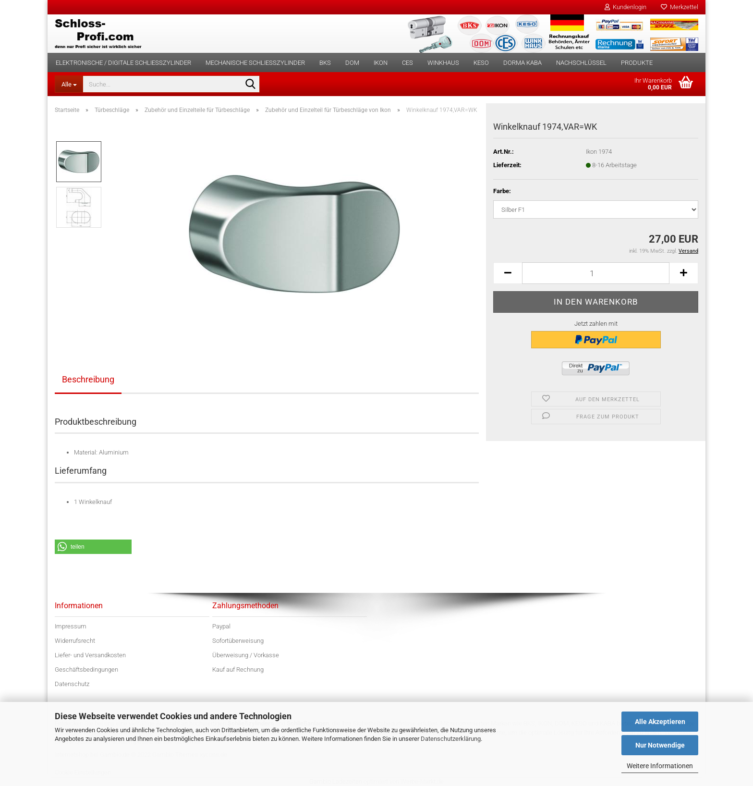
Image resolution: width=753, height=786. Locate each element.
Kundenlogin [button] (625, 7)
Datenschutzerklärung (451, 738)
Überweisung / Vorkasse (245, 655)
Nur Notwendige (660, 745)
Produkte (637, 62)
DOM (352, 62)
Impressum (70, 626)
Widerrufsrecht (75, 640)
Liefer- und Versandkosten (90, 655)
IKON (381, 62)
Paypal (221, 626)
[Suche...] (69, 84)
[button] (507, 273)
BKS (325, 62)
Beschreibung (88, 379)
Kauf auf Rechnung (238, 669)
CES (407, 62)
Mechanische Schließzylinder (255, 62)
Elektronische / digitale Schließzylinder (123, 62)
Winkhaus (443, 62)
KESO (481, 62)
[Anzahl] (595, 273)
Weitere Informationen (660, 766)
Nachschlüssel (581, 62)
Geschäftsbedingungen (86, 669)
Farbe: (502, 191)
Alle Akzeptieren (660, 721)
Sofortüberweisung (238, 640)
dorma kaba (522, 62)
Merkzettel (679, 7)
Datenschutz (72, 684)
